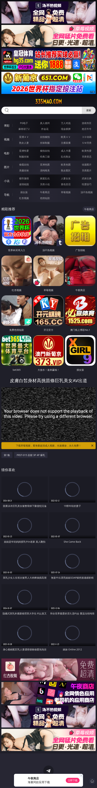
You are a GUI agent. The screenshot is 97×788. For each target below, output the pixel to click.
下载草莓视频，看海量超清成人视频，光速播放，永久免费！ (55, 446)
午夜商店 (45, 192)
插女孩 (24, 192)
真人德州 (45, 123)
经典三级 (45, 156)
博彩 (6, 125)
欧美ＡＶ (66, 137)
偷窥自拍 (24, 164)
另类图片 (86, 170)
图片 (6, 167)
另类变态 (86, 156)
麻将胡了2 (24, 129)
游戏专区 (86, 123)
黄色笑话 (66, 184)
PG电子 (24, 123)
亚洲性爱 (24, 150)
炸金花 (44, 129)
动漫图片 (86, 164)
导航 (6, 195)
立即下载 (72, 780)
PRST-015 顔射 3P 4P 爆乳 (31, 455)
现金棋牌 (66, 129)
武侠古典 (86, 178)
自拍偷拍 (45, 137)
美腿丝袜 (24, 170)
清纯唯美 (45, 170)
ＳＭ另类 (86, 142)
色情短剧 (45, 198)
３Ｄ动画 (86, 137)
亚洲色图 (45, 164)
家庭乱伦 (45, 178)
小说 (6, 181)
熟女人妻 (24, 142)
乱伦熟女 (66, 156)
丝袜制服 (45, 142)
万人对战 (66, 123)
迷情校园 (24, 184)
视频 (6, 139)
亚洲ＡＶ (24, 137)
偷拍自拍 (45, 150)
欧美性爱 (86, 150)
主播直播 (66, 142)
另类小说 (45, 184)
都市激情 (24, 178)
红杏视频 (24, 198)
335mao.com (48, 101)
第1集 (7, 455)
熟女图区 (66, 170)
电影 (6, 153)
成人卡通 (66, 150)
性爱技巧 (86, 184)
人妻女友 (66, 178)
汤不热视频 (87, 192)
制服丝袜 (24, 156)
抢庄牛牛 (86, 129)
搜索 (88, 110)
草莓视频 (66, 192)
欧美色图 (66, 164)
